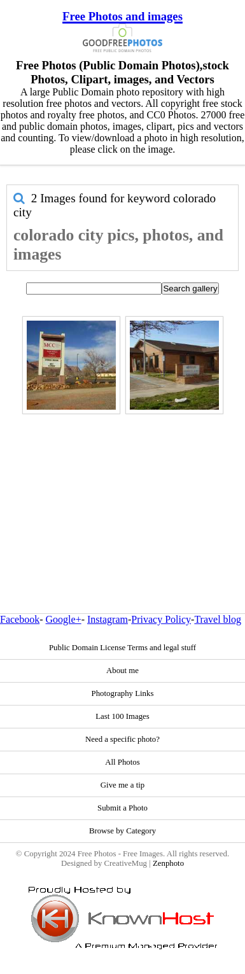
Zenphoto (168, 863)
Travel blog (217, 619)
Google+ (63, 619)
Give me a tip (122, 785)
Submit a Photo (122, 808)
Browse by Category (122, 830)
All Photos (122, 762)
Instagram (107, 619)
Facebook (19, 619)
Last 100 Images (122, 716)
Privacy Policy (161, 619)
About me (122, 670)
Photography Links (123, 693)
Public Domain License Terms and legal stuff (122, 647)
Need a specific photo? (122, 739)
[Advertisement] (119, 486)
